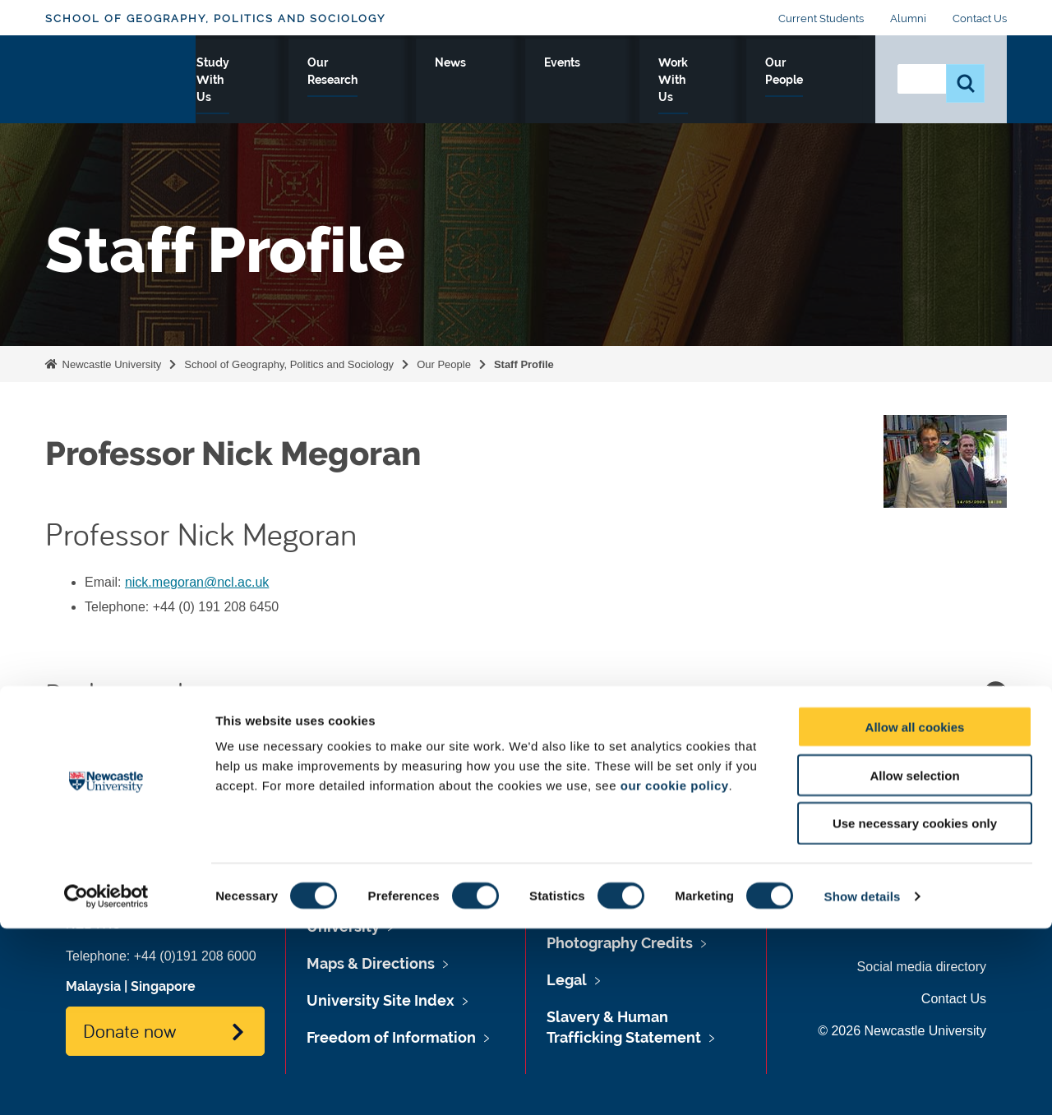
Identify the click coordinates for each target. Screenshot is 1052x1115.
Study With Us (347, 80)
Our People (813, 80)
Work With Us (707, 80)
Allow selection (914, 962)
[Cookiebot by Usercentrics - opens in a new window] (106, 1083)
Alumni (908, 18)
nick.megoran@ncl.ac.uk (197, 582)
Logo (120, 76)
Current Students (821, 18)
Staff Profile (524, 364)
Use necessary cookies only (915, 1010)
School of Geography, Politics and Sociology (215, 18)
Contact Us (980, 18)
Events (615, 80)
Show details (862, 1083)
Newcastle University (110, 364)
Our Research (461, 80)
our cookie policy (675, 972)
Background (526, 692)
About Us (246, 80)
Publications (526, 754)
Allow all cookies (915, 913)
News (549, 80)
